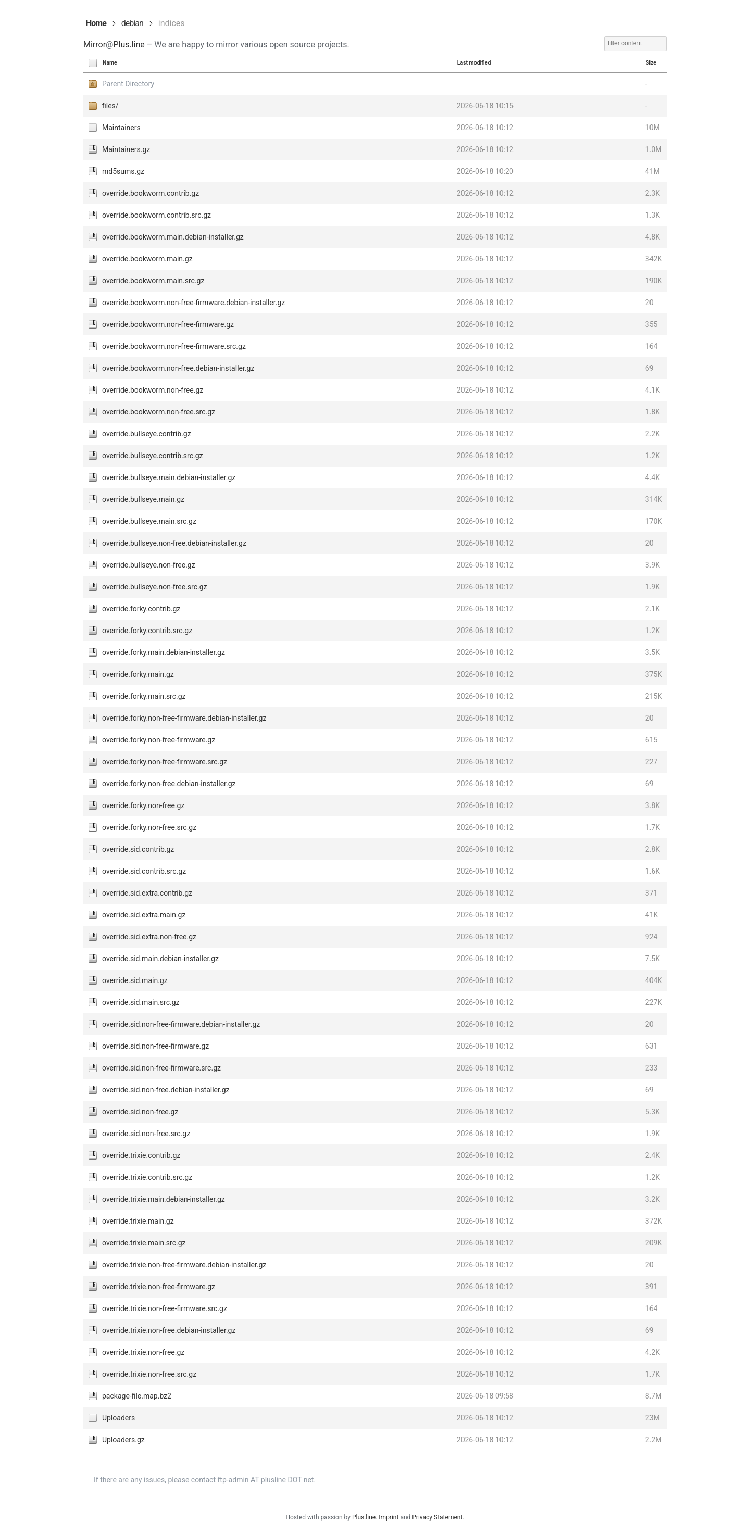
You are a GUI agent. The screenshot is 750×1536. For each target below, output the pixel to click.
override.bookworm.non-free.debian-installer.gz (178, 368)
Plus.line (128, 44)
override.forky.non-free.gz (143, 805)
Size (651, 62)
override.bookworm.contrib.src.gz (156, 215)
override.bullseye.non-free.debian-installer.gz (174, 543)
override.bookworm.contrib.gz (150, 193)
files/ (110, 106)
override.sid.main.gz (135, 980)
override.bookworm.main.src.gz (153, 280)
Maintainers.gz (126, 149)
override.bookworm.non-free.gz (152, 390)
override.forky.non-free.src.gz (149, 827)
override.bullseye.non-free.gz (148, 565)
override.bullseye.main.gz (143, 499)
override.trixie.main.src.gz (143, 1243)
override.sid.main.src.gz (141, 1002)
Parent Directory (128, 84)
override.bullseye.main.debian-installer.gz (168, 477)
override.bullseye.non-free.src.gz (154, 587)
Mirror (94, 44)
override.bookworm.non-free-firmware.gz (168, 324)
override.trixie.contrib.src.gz (147, 1177)
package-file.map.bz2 (136, 1396)
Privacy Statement (437, 1517)
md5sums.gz (123, 171)
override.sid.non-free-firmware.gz (155, 1046)
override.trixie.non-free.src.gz (149, 1374)
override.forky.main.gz (138, 674)
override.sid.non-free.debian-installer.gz (165, 1090)
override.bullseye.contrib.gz (146, 434)
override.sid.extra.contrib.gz (147, 893)
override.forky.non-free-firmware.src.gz (164, 762)
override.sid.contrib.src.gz (144, 871)
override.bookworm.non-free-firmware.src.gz (174, 346)
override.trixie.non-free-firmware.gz (158, 1286)
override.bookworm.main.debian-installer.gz (173, 237)
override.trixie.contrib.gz (141, 1155)
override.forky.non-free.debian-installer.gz (169, 783)
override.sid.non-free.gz (140, 1111)
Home (96, 23)
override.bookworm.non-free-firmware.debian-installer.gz (193, 302)
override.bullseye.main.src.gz (149, 521)
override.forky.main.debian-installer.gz (163, 652)
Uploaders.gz (123, 1440)
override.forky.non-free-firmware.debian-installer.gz (184, 718)
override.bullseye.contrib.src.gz (152, 455)
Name (110, 62)
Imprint (388, 1517)
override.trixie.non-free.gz (143, 1352)
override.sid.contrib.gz (138, 849)
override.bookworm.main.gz (147, 259)
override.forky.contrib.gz (141, 609)
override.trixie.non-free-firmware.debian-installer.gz (184, 1265)
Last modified (474, 62)
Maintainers (121, 127)
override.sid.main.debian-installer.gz (160, 958)
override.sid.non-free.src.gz (146, 1133)
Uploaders (118, 1418)
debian (132, 23)
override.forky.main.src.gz (144, 696)
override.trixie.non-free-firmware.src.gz (164, 1308)
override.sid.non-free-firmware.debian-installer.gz (181, 1024)
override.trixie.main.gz (138, 1221)
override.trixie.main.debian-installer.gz (163, 1199)
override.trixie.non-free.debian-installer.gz (168, 1330)
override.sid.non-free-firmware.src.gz (161, 1068)
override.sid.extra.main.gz (143, 915)
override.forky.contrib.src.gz (147, 630)
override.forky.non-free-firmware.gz (158, 740)
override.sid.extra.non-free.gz (149, 937)
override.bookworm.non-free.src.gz (158, 412)
